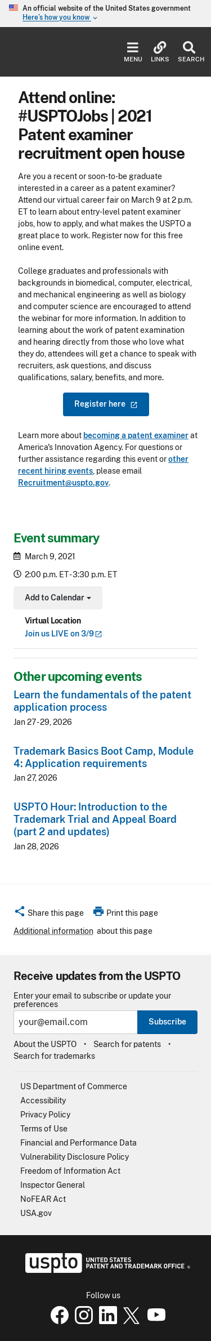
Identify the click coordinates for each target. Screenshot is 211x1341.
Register (106, 403)
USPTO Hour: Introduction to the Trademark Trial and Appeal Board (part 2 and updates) (95, 819)
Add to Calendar (56, 599)
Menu (133, 52)
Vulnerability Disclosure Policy (74, 1156)
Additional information (53, 930)
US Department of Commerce (73, 1086)
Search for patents (127, 1044)
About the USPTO (45, 1044)
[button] (49, 914)
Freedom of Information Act (70, 1170)
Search (189, 52)
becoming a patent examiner (135, 435)
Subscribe (167, 1021)
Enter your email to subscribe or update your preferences (92, 1000)
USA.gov (36, 1213)
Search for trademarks (54, 1056)
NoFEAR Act (43, 1199)
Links (160, 52)
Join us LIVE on (63, 633)
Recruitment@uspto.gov (63, 482)
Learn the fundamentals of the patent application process (102, 701)
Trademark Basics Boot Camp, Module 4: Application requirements (104, 757)
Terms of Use (44, 1128)
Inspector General (52, 1184)
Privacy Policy (45, 1114)
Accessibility (43, 1100)
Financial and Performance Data (78, 1142)
